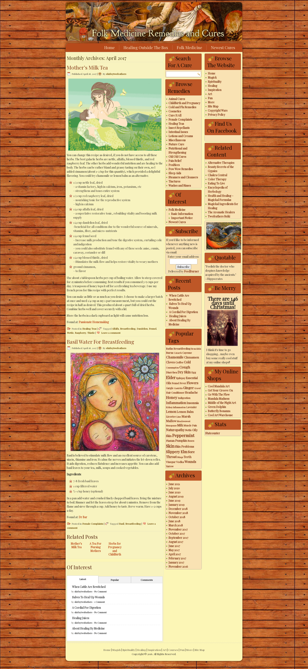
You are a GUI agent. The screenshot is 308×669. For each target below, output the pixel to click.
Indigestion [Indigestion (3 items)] (184, 398)
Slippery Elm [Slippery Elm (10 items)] (176, 451)
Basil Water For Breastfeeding (100, 341)
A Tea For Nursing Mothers (95, 547)
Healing (212, 86)
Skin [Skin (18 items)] (170, 446)
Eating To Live (216, 183)
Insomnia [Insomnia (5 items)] (193, 403)
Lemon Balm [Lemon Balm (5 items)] (185, 412)
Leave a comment (110, 332)
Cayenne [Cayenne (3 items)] (187, 352)
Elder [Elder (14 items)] (170, 377)
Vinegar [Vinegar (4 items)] (171, 462)
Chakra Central (217, 175)
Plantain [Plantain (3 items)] (170, 440)
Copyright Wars (217, 110)
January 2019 (176, 505)
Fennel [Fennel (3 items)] (175, 383)
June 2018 (174, 521)
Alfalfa (115, 328)
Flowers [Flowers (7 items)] (192, 383)
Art (210, 94)
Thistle (91, 332)
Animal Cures (177, 99)
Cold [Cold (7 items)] (187, 362)
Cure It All (175, 115)
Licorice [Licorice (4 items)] (171, 416)
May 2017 (174, 550)
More (211, 102)
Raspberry (80, 332)
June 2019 (174, 500)
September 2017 (178, 538)
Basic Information (182, 214)
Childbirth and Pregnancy (184, 103)
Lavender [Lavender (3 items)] (191, 407)
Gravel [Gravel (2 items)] (197, 388)
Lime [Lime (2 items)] (178, 416)
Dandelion (142, 328)
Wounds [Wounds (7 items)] (190, 461)
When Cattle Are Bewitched (88, 587)
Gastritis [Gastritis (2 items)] (178, 388)
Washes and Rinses (180, 185)
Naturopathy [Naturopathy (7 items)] (175, 430)
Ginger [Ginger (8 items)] (188, 388)
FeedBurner (191, 271)
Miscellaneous (177, 140)
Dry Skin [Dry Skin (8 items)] (184, 372)
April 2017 (175, 554)
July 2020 (174, 488)
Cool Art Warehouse (220, 415)
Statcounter (212, 433)
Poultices (174, 165)
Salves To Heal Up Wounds (88, 597)
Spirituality (214, 81)
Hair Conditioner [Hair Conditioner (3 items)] (175, 392)
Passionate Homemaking (94, 322)
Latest (82, 579)
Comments (147, 579)
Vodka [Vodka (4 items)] (180, 462)
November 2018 (178, 513)
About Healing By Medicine (88, 628)
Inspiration (214, 90)
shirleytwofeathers (116, 73)
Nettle (70, 332)
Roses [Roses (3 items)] (191, 440)
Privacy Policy (216, 114)
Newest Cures (223, 47)
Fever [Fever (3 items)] (183, 383)
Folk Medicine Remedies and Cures (158, 33)
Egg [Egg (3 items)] (193, 372)
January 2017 (176, 562)
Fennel (152, 328)
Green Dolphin (217, 407)
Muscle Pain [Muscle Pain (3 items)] (190, 425)
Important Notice (182, 218)
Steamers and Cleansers (183, 177)
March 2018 (176, 525)
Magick (212, 77)
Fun (210, 98)
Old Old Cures (177, 157)
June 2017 (174, 546)
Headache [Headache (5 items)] (191, 392)
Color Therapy (217, 179)
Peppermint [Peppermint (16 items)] (183, 435)
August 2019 (176, 496)
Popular (115, 579)
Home (109, 47)
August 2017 (176, 542)
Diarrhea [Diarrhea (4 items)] (171, 372)
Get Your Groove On (220, 390)
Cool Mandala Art (218, 386)
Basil (121, 523)
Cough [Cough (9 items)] (184, 367)
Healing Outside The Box (146, 47)
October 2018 (177, 517)
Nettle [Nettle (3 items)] (188, 430)
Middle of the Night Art (222, 403)
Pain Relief (175, 161)
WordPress (139, 665)
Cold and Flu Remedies (182, 107)
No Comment (100, 591)
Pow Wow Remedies (181, 169)
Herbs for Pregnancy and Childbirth (114, 549)
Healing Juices (80, 618)
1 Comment (99, 601)
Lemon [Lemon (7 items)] (171, 411)
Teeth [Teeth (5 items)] (187, 457)
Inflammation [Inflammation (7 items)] (176, 402)
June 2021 (174, 484)
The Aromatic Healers (221, 212)
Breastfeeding (128, 328)
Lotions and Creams (181, 136)
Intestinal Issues (178, 132)
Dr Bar (83, 517)
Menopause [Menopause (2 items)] (171, 425)
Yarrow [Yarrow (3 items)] (169, 466)
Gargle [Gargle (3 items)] (169, 388)
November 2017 (178, 529)
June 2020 (175, 492)
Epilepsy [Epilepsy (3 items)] (180, 378)
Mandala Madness (218, 398)
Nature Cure (176, 144)
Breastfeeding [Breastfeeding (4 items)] (182, 348)
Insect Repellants (179, 128)
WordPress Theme (157, 665)
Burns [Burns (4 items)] (169, 352)
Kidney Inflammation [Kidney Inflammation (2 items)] (176, 407)
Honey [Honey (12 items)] (171, 397)
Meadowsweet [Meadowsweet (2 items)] (183, 421)
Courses (173, 650)
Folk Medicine (189, 47)
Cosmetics (175, 111)
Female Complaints (92, 523)
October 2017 (177, 533)
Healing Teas (89, 328)
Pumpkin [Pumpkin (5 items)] (181, 441)
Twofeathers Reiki (219, 216)
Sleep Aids (175, 173)
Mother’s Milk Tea (87, 67)
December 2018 (178, 509)
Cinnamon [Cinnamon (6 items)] (191, 357)
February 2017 (177, 558)
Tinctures (174, 181)
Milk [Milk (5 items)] (180, 425)
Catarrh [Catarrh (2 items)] (178, 352)
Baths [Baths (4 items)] (169, 348)
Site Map (213, 106)
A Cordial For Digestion (86, 607)
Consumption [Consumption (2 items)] (172, 367)
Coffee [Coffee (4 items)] (179, 362)
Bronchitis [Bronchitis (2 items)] (196, 348)
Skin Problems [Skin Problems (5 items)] (184, 446)
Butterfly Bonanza (219, 411)
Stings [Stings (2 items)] (180, 457)
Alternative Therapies (221, 163)
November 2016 (178, 566)
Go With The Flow (219, 394)
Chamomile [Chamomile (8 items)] (174, 357)
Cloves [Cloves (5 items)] (170, 362)
